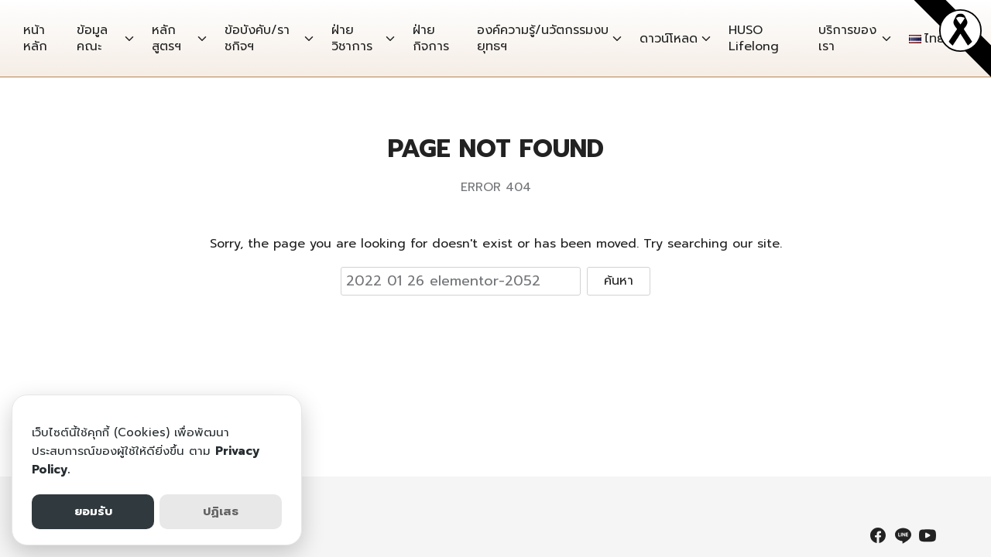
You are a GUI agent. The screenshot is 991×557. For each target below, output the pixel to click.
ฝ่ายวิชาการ (351, 38)
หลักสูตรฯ (166, 38)
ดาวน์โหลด (669, 38)
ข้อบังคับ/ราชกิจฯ (257, 38)
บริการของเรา (847, 38)
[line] (902, 535)
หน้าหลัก (35, 38)
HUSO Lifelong (754, 38)
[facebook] (878, 535)
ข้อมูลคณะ (92, 38)
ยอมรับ (93, 511)
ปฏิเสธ (220, 511)
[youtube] (927, 535)
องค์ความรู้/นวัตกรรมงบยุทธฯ (543, 38)
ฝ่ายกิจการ (431, 38)
